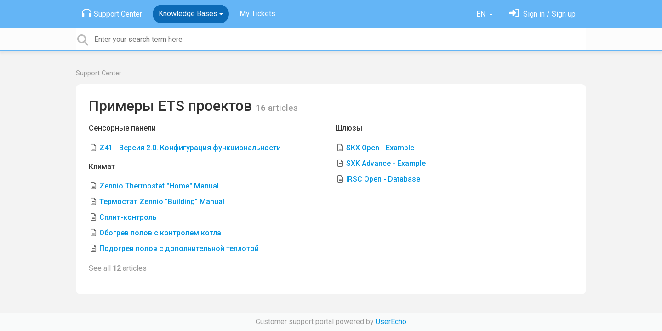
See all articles (118, 268)
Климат (102, 166)
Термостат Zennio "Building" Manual (161, 201)
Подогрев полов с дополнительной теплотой (179, 248)
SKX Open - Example (380, 147)
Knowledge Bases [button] (188, 13)
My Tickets (257, 13)
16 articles (277, 108)
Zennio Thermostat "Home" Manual (159, 186)
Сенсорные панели (122, 128)
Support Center (112, 13)
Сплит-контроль (128, 217)
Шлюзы (349, 128)
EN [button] (481, 14)
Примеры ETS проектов (172, 105)
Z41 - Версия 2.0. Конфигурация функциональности (190, 147)
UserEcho (391, 321)
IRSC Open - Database (383, 179)
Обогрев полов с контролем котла (160, 232)
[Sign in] (542, 14)
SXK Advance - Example (386, 163)
